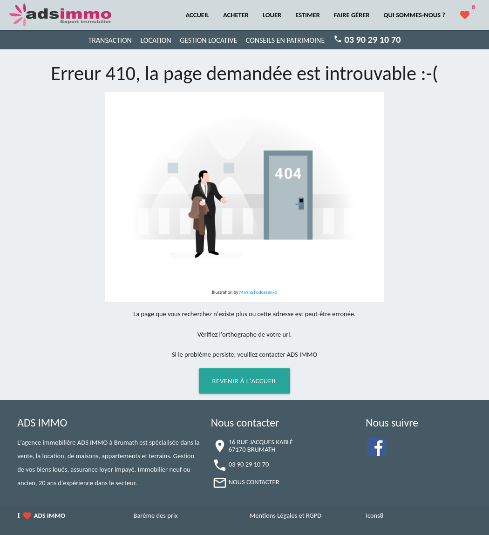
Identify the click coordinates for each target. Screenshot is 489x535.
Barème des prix (156, 515)
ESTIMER (307, 15)
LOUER (272, 15)
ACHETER (236, 15)
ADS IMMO (49, 515)
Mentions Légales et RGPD (285, 515)
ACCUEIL (197, 15)
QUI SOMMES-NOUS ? (414, 15)
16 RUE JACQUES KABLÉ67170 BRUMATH (261, 446)
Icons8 (374, 515)
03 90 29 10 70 (249, 464)
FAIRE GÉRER (352, 15)
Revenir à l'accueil (244, 381)
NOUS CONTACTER (254, 482)
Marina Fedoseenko (258, 292)
